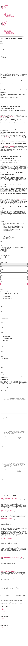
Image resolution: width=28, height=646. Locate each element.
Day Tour (3, 6)
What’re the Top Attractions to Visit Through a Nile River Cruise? (11, 557)
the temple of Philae (11, 116)
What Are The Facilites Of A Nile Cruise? (7, 546)
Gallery (5, 13)
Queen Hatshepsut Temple (4, 137)
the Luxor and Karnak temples (9, 146)
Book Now (14, 284)
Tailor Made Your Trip (7, 14)
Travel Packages (5, 5)
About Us (3, 26)
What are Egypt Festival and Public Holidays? (8, 584)
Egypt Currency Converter (10, 17)
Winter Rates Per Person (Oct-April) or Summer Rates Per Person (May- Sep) (13, 247)
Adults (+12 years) (3, 262)
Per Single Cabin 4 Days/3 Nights (3, 251)
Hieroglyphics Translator (10, 16)
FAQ (4, 18)
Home (3, 4)
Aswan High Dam (3, 116)
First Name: (2, 269)
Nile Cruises (4, 7)
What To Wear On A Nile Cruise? (6, 518)
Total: (1, 281)
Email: (1, 275)
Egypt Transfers (4, 9)
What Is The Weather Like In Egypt (6, 510)
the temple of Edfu (12, 126)
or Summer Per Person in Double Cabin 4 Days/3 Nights (5, 255)
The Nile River (7, 500)
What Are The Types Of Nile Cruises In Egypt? (8, 538)
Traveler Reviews (7, 12)
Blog (3, 8)
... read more (7, 418)
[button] (14, 498)
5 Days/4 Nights (3, 250)
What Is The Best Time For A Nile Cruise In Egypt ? (9, 526)
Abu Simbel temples (21, 199)
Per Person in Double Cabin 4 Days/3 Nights (5, 249)
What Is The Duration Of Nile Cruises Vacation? (9, 498)
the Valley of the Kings (10, 136)
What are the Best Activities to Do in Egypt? (8, 571)
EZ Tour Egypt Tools (7, 15)
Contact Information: (3, 268)
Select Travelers (3, 261)
